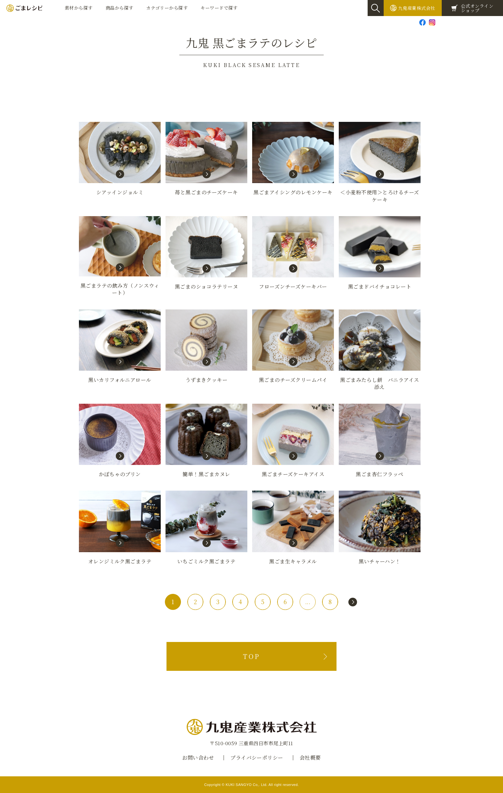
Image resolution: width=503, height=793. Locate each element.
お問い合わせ (456, 22)
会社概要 (310, 757)
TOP (251, 656)
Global (492, 22)
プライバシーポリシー (256, 757)
